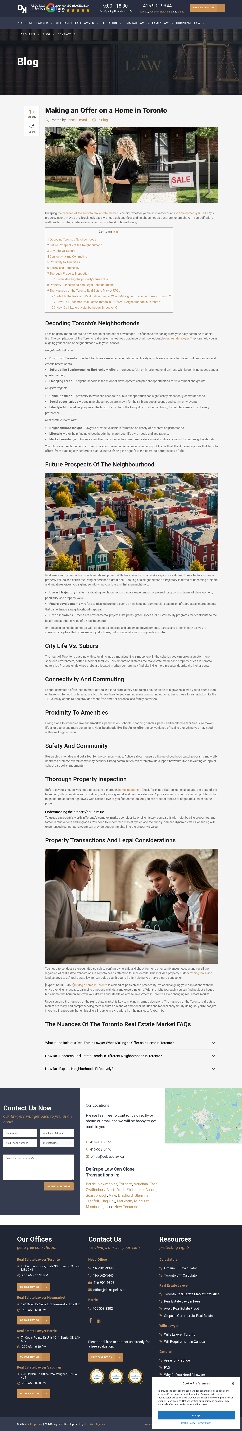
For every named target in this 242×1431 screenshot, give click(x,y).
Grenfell (92, 1201)
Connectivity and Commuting (67, 256)
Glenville (141, 1195)
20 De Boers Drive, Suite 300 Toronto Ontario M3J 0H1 (50, 1267)
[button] (233, 1383)
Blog (104, 120)
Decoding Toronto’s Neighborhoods (71, 239)
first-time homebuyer (186, 213)
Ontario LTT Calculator (180, 1268)
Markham (124, 1201)
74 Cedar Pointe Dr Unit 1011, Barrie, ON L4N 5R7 (50, 1339)
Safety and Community (63, 268)
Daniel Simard (77, 120)
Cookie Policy (188, 1423)
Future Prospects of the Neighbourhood (74, 245)
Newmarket (166, 11)
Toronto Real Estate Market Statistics (192, 1294)
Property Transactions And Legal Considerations (80, 285)
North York (116, 1189)
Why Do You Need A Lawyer (184, 1375)
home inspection (129, 790)
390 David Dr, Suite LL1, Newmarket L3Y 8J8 (50, 1304)
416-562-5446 (100, 1149)
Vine (112, 1195)
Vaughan (154, 11)
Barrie (181, 11)
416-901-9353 (103, 1283)
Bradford (125, 1195)
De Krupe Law (34, 1424)
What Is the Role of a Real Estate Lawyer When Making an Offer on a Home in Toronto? (111, 296)
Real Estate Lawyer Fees (182, 1301)
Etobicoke (135, 1189)
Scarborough (96, 1195)
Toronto (144, 11)
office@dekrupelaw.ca (107, 1157)
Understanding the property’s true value (80, 279)
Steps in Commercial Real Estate (188, 1316)
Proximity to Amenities (63, 262)
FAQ (167, 1367)
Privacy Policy (204, 1423)
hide (116, 232)
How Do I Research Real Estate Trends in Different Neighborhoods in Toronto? (106, 302)
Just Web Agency (94, 1424)
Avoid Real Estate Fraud (181, 1308)
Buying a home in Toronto (90, 985)
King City (108, 1201)
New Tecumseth (127, 1206)
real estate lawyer (177, 338)
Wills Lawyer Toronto (179, 1334)
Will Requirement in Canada (184, 1342)
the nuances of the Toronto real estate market (88, 213)
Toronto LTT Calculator (181, 1275)
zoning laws (198, 973)
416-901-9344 (100, 1142)
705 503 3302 (102, 1308)
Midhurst (141, 1201)
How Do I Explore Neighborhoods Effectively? (84, 307)
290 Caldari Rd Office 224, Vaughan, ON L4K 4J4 (50, 1375)
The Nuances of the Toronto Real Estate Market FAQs (83, 290)
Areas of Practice (177, 1360)
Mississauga (96, 1206)
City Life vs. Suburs (61, 251)
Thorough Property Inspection (68, 273)
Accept (196, 1415)
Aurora (151, 1189)
